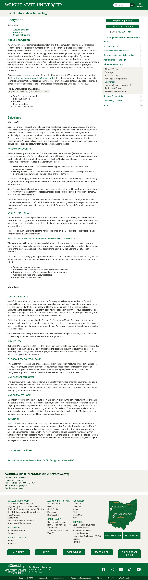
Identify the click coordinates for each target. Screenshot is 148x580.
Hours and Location (123, 26)
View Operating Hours (14, 488)
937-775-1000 (35, 572)
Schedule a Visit (113, 535)
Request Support (121, 20)
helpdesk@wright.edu (20, 485)
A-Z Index (18, 552)
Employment (74, 552)
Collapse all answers (39, 91)
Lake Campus (131, 535)
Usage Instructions (21, 35)
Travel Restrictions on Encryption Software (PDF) (33, 78)
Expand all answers (18, 91)
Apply (46, 552)
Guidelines (18, 32)
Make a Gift (101, 552)
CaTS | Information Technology (28, 13)
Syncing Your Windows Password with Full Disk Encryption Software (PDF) (41, 460)
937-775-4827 (124, 32)
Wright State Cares (129, 553)
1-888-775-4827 (28, 483)
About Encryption (21, 30)
